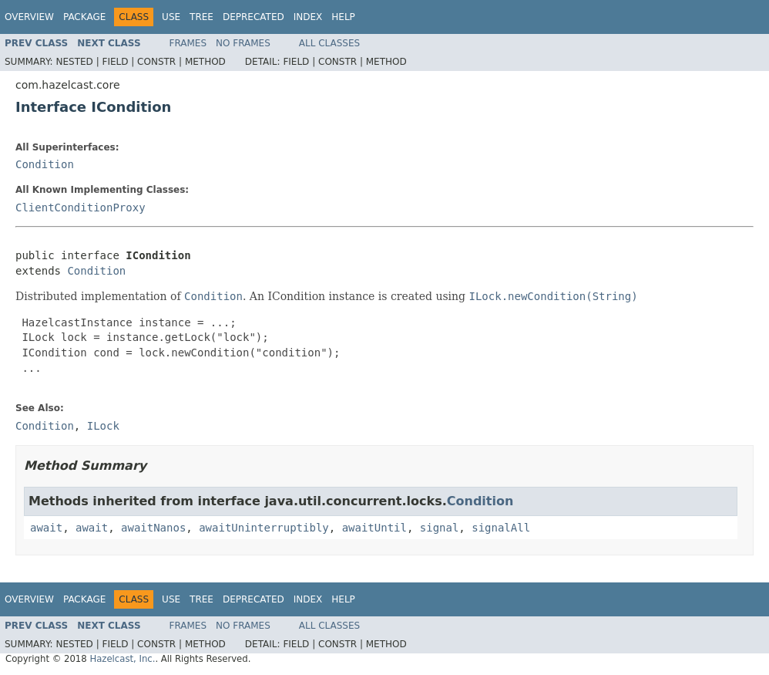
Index (308, 17)
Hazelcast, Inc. (122, 658)
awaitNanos (153, 527)
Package (84, 17)
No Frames (243, 43)
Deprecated (253, 17)
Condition (44, 164)
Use (171, 17)
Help (343, 17)
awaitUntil (374, 527)
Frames (188, 43)
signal (439, 527)
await (46, 527)
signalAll (501, 527)
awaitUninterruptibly (264, 527)
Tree (201, 17)
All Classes (329, 43)
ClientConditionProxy (80, 207)
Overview (29, 17)
